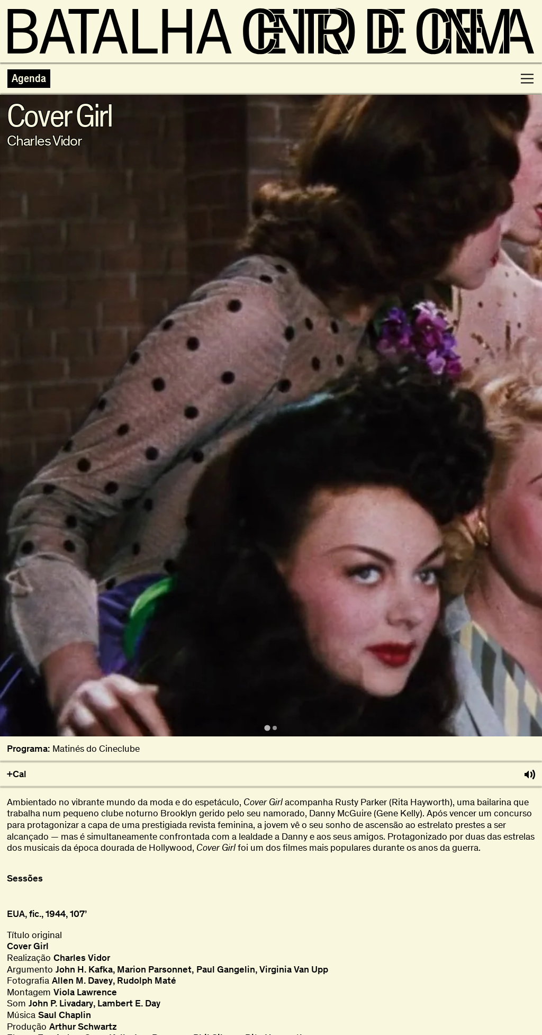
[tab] (267, 728)
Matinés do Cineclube (96, 748)
